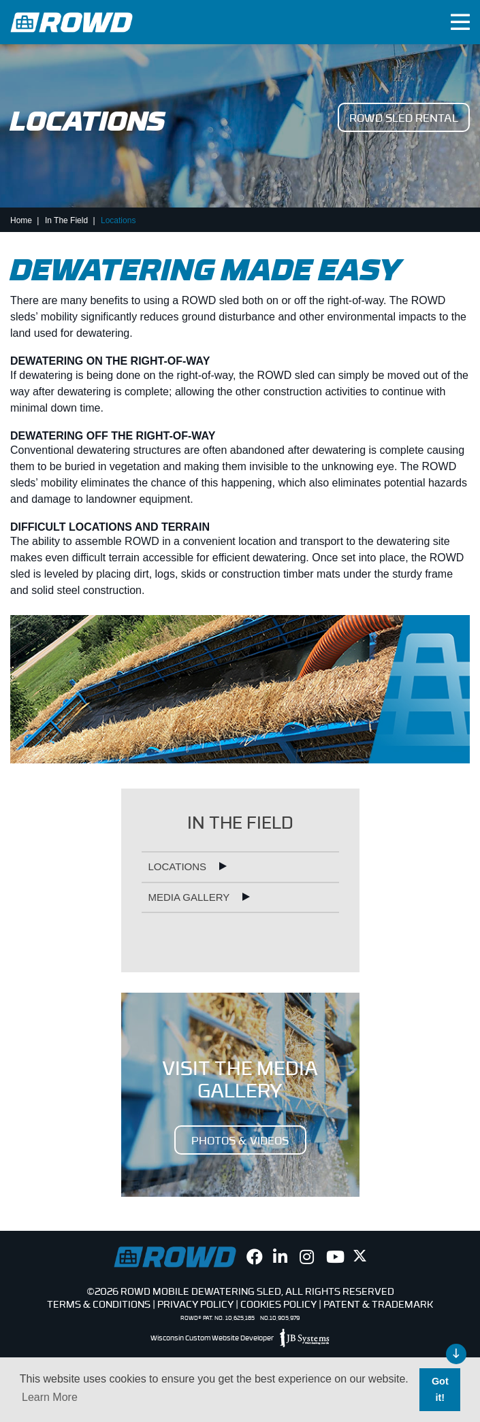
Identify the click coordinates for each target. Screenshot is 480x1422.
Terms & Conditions (98, 1303)
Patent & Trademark (378, 1303)
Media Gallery (190, 897)
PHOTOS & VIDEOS (240, 1139)
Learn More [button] (50, 1397)
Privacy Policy (195, 1303)
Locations (179, 866)
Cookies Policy (278, 1303)
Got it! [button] (440, 1389)
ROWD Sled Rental (403, 117)
